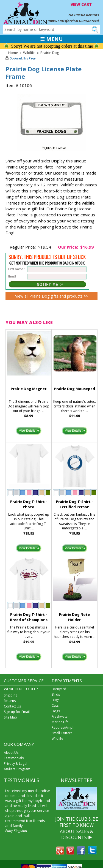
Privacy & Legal (15, 763)
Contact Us (12, 706)
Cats (55, 705)
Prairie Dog (49, 52)
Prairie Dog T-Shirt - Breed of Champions (29, 617)
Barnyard (59, 689)
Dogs (56, 711)
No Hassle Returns (83, 14)
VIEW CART (81, 4)
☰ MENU (51, 39)
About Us (11, 752)
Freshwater (60, 716)
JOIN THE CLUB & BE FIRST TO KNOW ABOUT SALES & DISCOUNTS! (76, 828)
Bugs (55, 700)
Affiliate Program (17, 769)
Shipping (10, 695)
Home (13, 52)
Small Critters (62, 733)
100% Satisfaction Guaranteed (73, 20)
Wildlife (29, 52)
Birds (56, 694)
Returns (10, 700)
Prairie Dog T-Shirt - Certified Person (74, 504)
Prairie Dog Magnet (29, 388)
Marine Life (60, 722)
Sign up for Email (17, 711)
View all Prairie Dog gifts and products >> (51, 296)
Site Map (10, 717)
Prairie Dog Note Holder (74, 617)
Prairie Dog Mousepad (74, 388)
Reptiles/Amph (63, 727)
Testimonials (14, 758)
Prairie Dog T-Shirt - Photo (28, 504)
